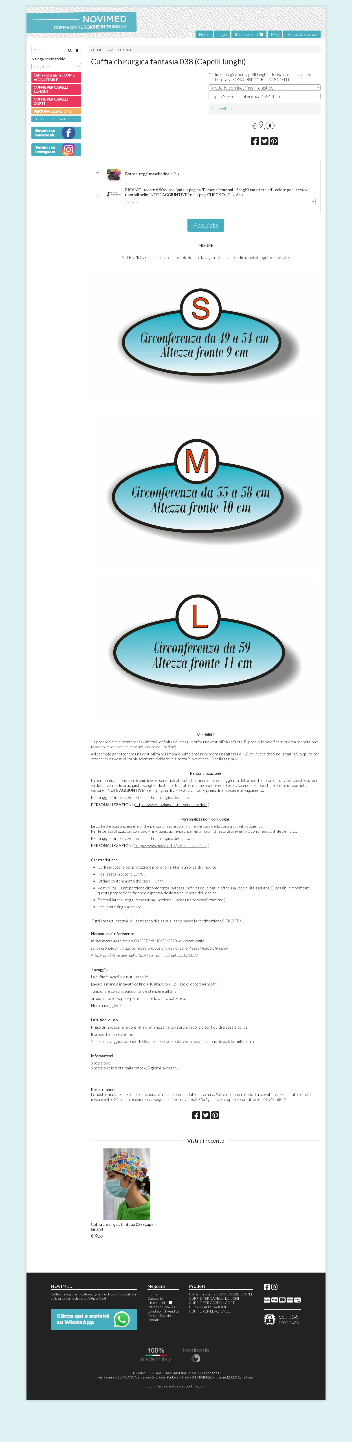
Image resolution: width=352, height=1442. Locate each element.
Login (222, 34)
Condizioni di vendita (163, 1344)
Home (204, 34)
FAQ (275, 34)
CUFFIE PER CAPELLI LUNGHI (112, 50)
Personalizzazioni (302, 34)
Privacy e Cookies (161, 1339)
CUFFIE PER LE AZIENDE (54, 119)
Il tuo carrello (249, 34)
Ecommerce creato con (176, 1419)
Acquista (205, 258)
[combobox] (265, 87)
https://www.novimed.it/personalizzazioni (171, 837)
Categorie (155, 1331)
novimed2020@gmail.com (234, 1409)
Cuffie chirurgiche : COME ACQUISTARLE (54, 77)
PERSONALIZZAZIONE (52, 111)
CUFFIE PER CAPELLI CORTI (51, 101)
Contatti (153, 1352)
